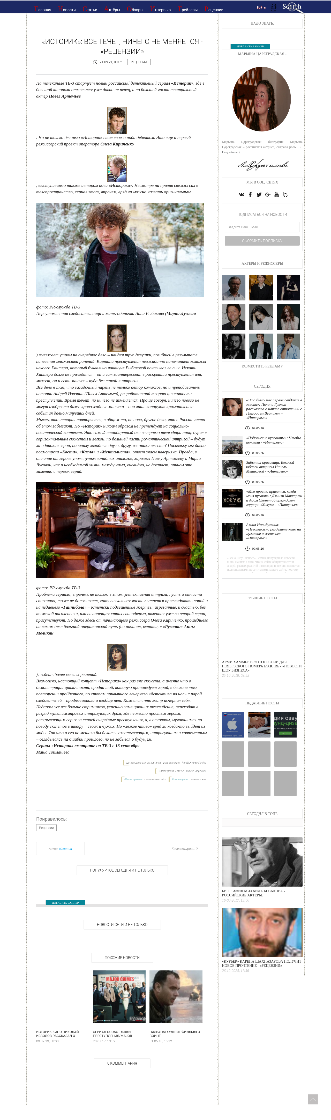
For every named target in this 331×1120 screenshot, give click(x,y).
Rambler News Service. (194, 762)
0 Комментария (122, 1063)
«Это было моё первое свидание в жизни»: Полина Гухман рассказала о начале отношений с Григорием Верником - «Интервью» (274, 409)
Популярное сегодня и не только (122, 870)
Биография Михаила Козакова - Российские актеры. (253, 893)
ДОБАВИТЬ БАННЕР (65, 902)
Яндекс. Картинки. (196, 771)
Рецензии (214, 9)
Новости (67, 9)
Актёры (112, 9)
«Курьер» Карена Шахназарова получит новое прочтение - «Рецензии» (261, 964)
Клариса (65, 849)
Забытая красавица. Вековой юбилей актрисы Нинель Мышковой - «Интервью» (270, 466)
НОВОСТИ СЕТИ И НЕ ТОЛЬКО (122, 925)
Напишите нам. (198, 779)
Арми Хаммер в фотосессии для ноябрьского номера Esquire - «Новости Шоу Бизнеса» (262, 666)
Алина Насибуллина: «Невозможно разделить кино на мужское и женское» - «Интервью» (273, 531)
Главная (42, 9)
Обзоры (135, 9)
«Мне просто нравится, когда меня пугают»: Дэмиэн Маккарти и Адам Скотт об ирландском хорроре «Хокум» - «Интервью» (274, 498)
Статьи (89, 9)
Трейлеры (187, 9)
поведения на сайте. (155, 779)
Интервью (160, 9)
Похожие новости (122, 958)
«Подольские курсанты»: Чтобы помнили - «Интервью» (273, 440)
